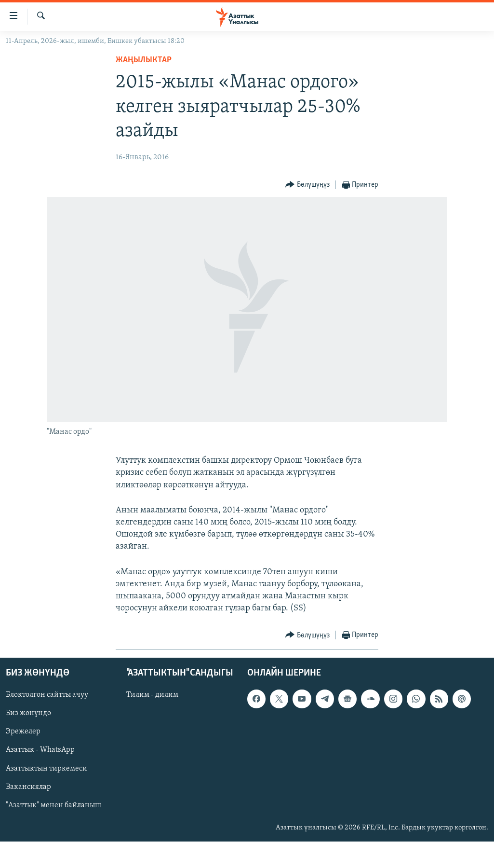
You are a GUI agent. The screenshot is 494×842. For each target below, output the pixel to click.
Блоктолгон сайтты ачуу (47, 695)
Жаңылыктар (144, 60)
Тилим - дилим (152, 695)
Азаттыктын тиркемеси (46, 769)
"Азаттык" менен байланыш (53, 805)
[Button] (307, 185)
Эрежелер (23, 732)
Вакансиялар (28, 787)
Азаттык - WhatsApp (40, 750)
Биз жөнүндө (28, 714)
